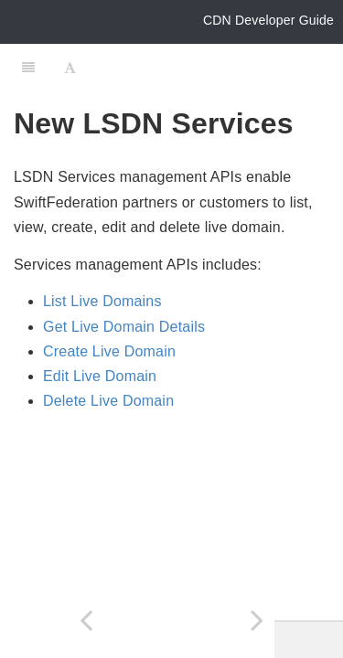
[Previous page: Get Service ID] (86, 620)
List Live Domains (102, 301)
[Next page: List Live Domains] (258, 620)
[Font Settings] (70, 67)
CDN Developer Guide (268, 20)
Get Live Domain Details (124, 326)
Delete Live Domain (108, 401)
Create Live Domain (109, 351)
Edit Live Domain (99, 376)
